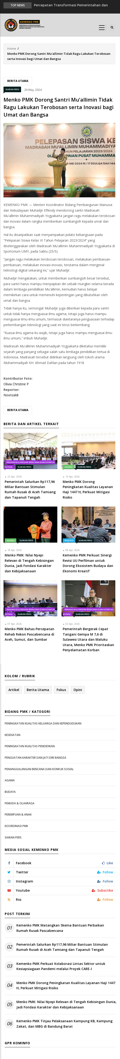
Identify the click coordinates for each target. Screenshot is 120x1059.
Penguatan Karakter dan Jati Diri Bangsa (35, 758)
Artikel (13, 690)
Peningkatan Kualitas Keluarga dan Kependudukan (43, 723)
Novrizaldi (11, 395)
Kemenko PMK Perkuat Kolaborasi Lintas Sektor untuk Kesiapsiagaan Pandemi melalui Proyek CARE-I (60, 966)
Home (11, 48)
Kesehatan (12, 735)
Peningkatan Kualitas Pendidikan (30, 746)
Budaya (69, 540)
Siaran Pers (12, 89)
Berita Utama (17, 81)
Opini (77, 690)
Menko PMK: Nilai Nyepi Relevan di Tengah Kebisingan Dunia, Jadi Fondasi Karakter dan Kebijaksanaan (66, 1004)
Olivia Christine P (16, 384)
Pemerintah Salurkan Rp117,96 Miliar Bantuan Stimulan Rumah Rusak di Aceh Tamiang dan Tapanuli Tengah (62, 947)
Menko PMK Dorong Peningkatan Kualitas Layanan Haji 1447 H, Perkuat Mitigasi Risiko (65, 985)
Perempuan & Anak (18, 814)
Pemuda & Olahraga (19, 803)
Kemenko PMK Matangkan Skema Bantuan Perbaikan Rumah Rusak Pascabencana (60, 928)
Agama (69, 466)
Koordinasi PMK (16, 826)
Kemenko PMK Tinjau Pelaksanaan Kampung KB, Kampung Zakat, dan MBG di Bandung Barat (64, 1023)
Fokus (61, 690)
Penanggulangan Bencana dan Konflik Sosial (39, 769)
